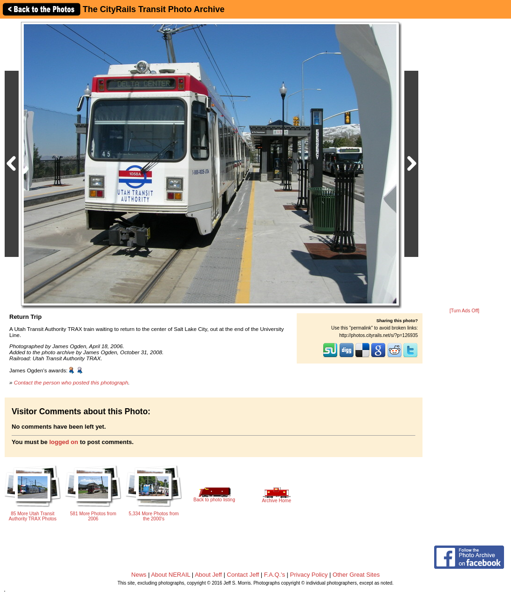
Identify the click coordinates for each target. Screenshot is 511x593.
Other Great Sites (356, 574)
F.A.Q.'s (274, 574)
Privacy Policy (309, 574)
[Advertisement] (464, 163)
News (139, 574)
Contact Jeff (243, 574)
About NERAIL (170, 574)
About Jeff (208, 574)
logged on (63, 441)
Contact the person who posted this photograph (71, 382)
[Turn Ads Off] (464, 310)
